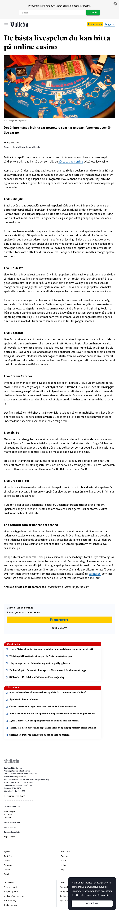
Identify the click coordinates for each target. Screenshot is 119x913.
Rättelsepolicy (10, 900)
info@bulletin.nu (20, 777)
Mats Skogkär (9, 811)
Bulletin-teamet (10, 887)
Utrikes (7, 860)
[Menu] (6, 24)
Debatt (7, 874)
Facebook (64, 887)
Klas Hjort (8, 814)
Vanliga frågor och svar (14, 896)
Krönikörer (65, 851)
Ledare (7, 869)
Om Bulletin (9, 882)
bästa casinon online (70, 161)
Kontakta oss (65, 896)
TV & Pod (8, 856)
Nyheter (7, 851)
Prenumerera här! (14, 796)
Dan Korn (7, 817)
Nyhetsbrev (64, 900)
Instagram (64, 891)
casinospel (95, 573)
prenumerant (34, 612)
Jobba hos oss (10, 905)
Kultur (63, 865)
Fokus (63, 860)
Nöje (63, 869)
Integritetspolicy (11, 891)
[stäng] (115, 4)
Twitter (63, 882)
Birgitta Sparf (9, 837)
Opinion (64, 856)
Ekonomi (8, 865)
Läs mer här (103, 895)
